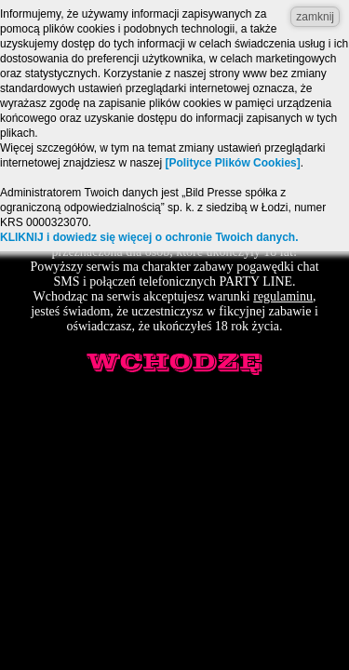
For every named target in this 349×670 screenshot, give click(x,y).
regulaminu (283, 296)
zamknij (315, 16)
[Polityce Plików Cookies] (232, 162)
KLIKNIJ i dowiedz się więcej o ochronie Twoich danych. (149, 237)
